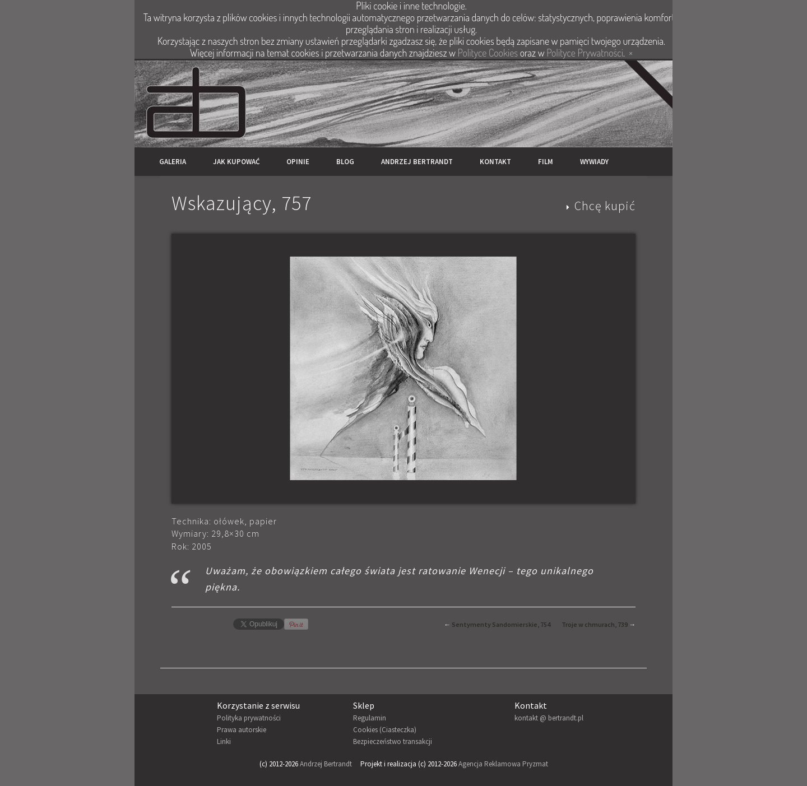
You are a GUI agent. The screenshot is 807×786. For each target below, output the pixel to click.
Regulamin (369, 718)
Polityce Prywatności (584, 52)
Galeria (172, 161)
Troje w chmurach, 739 (595, 624)
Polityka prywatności (249, 718)
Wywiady (594, 161)
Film (545, 161)
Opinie (297, 161)
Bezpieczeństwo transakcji (392, 741)
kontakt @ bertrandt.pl (548, 718)
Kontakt (495, 161)
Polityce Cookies (488, 52)
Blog (345, 161)
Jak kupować (236, 161)
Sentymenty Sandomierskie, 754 (501, 624)
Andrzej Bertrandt (417, 161)
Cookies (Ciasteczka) (384, 729)
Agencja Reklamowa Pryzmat (503, 764)
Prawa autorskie (241, 729)
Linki (224, 741)
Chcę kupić (605, 205)
